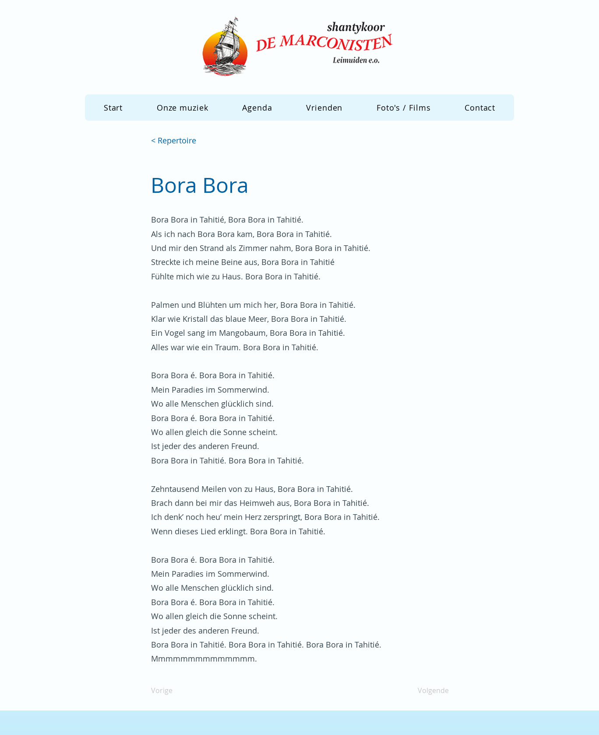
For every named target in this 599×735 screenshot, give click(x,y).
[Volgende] (427, 691)
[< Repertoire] (180, 141)
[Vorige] (180, 691)
